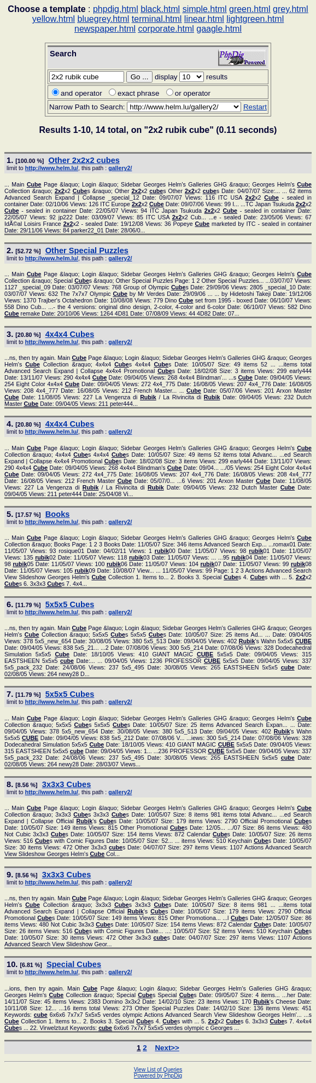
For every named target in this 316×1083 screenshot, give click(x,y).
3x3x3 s (66, 784)
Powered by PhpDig (158, 1076)
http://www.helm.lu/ (51, 168)
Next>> (167, 1048)
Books (57, 514)
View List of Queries (158, 1070)
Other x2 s (84, 160)
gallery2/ (120, 168)
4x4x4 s (70, 334)
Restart (255, 107)
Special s (73, 964)
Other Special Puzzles (86, 250)
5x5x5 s (70, 604)
